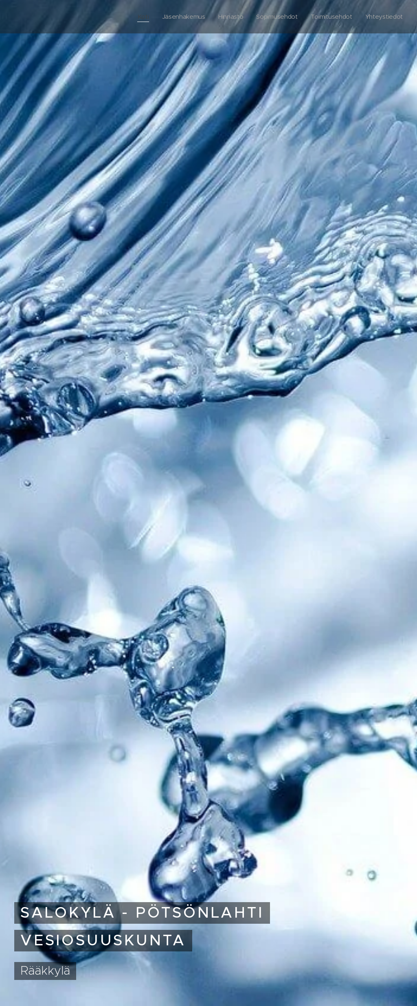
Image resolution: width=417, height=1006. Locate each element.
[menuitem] (138, 17)
